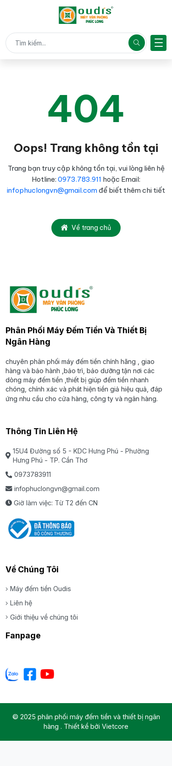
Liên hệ (19, 603)
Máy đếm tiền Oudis (38, 589)
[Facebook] (30, 674)
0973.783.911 (80, 179)
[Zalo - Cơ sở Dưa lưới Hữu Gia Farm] (12, 674)
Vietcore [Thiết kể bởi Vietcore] (115, 726)
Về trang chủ (86, 228)
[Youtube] (47, 674)
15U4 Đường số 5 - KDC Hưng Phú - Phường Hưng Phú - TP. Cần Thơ (77, 455)
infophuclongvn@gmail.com (52, 190)
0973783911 (28, 474)
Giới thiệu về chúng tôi (42, 617)
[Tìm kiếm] (136, 42)
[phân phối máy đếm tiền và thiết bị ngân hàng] (86, 15)
